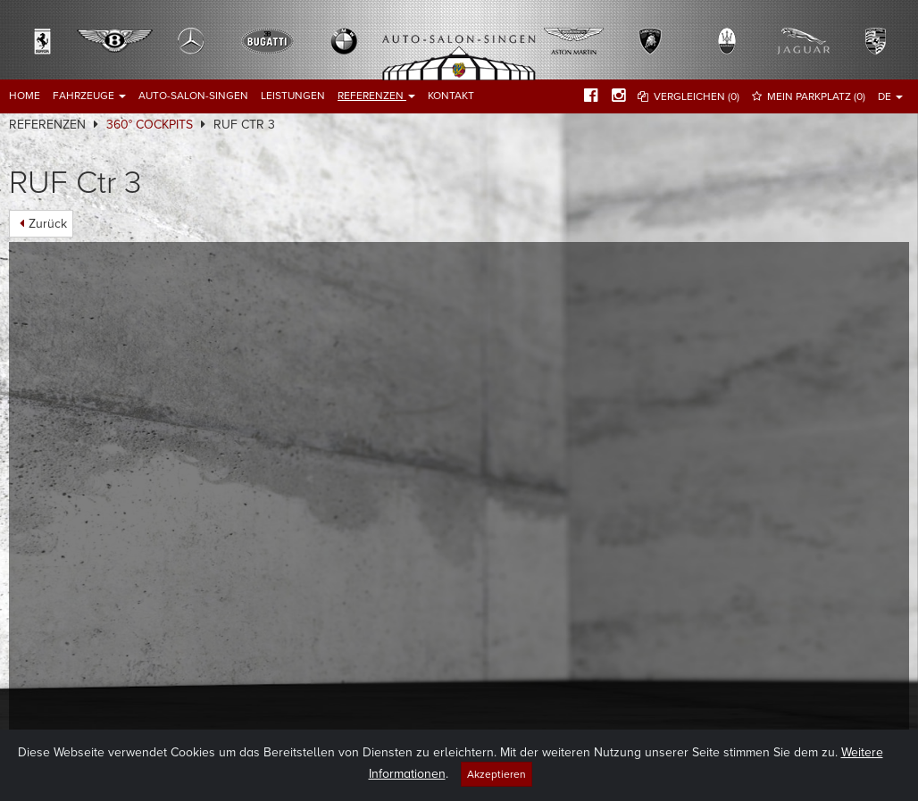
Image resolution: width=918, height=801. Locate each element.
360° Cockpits (149, 124)
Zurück (48, 223)
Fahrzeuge (89, 95)
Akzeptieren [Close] (496, 774)
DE (890, 96)
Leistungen (293, 95)
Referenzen (376, 95)
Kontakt (451, 95)
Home (24, 95)
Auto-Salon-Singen (193, 95)
